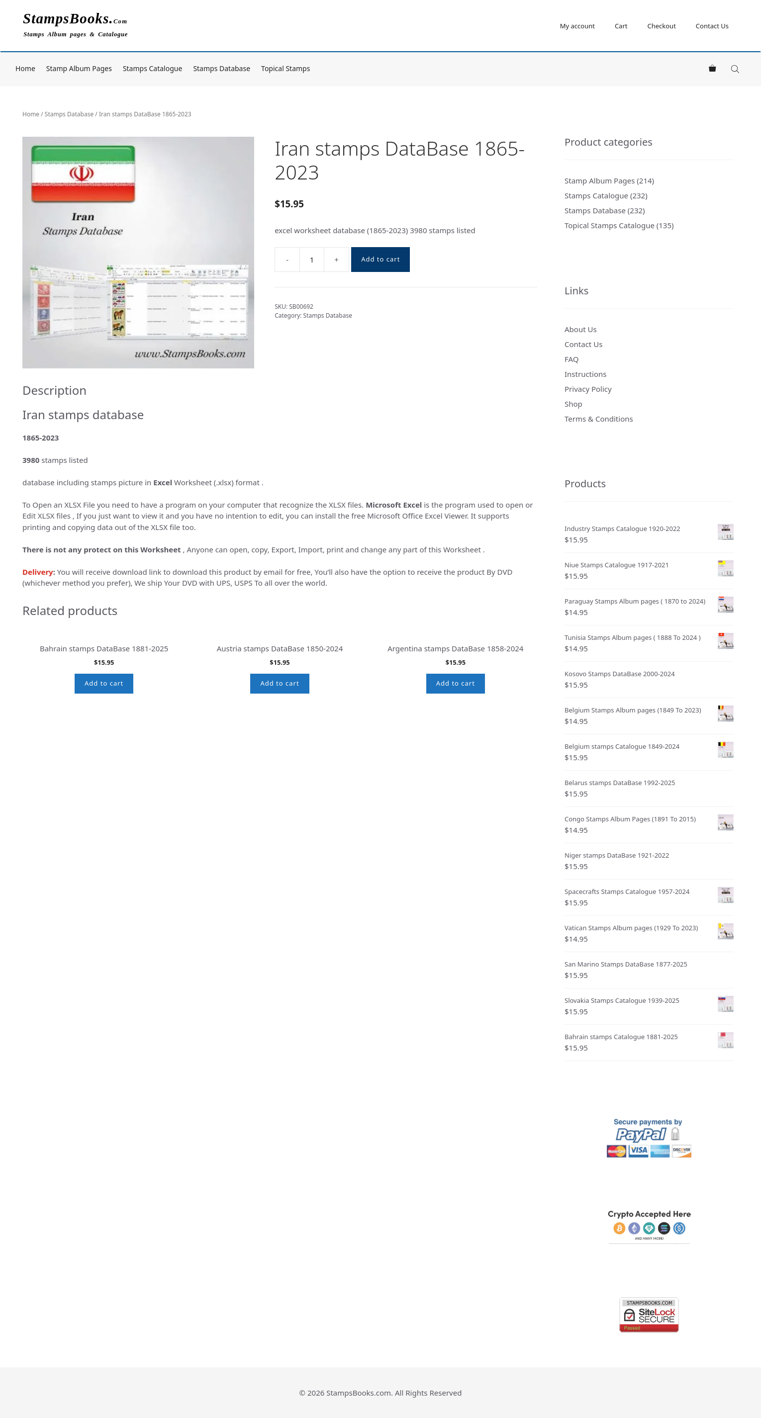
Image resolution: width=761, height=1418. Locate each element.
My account (577, 25)
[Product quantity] (311, 259)
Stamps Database (221, 68)
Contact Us (712, 25)
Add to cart (380, 259)
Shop (573, 404)
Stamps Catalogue (153, 68)
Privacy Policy (588, 389)
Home (25, 68)
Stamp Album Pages (79, 68)
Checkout (661, 25)
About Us (581, 329)
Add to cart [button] (104, 777)
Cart (621, 25)
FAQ (572, 359)
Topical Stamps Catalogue (610, 225)
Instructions (585, 374)
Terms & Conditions (599, 419)
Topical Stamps (285, 68)
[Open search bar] (736, 69)
